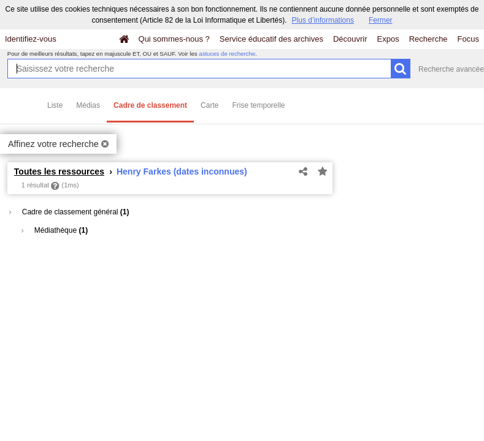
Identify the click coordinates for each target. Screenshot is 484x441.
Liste (55, 105)
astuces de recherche (227, 53)
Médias (88, 105)
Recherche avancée (451, 69)
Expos (388, 38)
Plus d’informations (323, 20)
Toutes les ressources (59, 171)
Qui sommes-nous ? (174, 38)
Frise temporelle (258, 105)
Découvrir (350, 38)
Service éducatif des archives (271, 38)
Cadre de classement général (69, 212)
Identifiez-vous (30, 38)
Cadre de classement (150, 105)
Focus (468, 38)
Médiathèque (54, 230)
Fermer (381, 20)
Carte (209, 105)
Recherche (428, 38)
